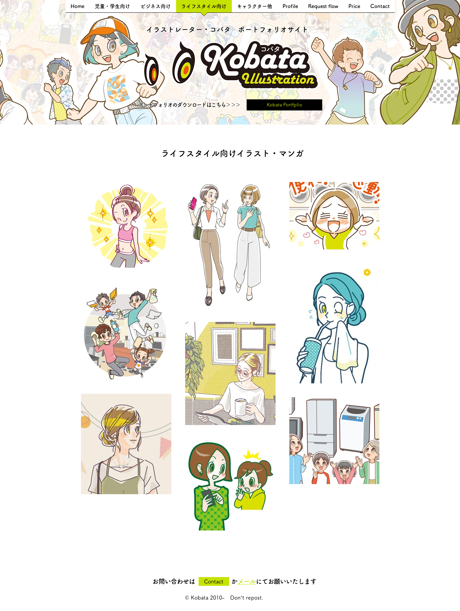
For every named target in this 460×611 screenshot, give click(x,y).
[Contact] (214, 581)
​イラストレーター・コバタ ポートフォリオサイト (227, 29)
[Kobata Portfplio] (284, 104)
